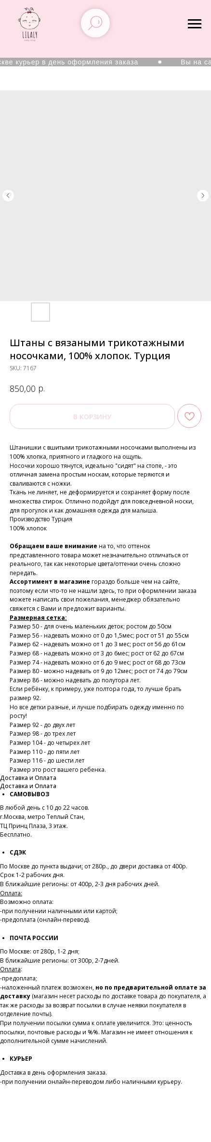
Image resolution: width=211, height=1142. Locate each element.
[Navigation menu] (194, 24)
